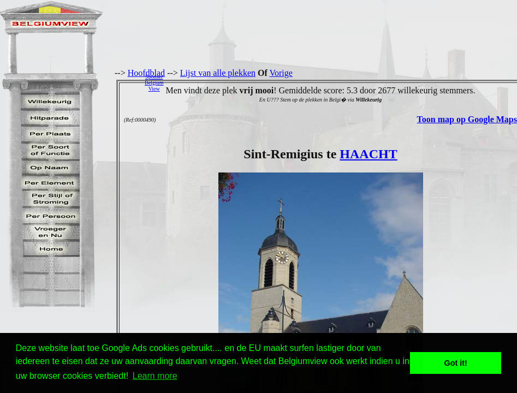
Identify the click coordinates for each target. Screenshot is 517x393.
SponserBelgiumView (154, 83)
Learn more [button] (155, 375)
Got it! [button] (455, 363)
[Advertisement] (343, 82)
